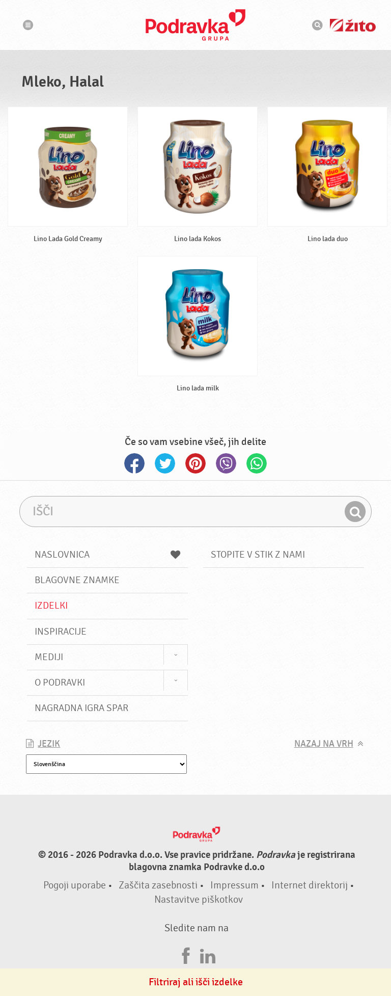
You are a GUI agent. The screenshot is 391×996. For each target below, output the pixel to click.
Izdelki (51, 605)
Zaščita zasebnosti (158, 885)
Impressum (234, 885)
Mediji (49, 657)
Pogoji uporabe (74, 885)
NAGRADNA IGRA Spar (81, 708)
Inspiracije (61, 631)
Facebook (134, 463)
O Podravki (60, 682)
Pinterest (195, 463)
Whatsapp (256, 463)
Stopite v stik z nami (258, 554)
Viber (226, 463)
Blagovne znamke (77, 580)
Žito (353, 25)
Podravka (195, 25)
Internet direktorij (309, 885)
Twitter (165, 463)
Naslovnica (107, 554)
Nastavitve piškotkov (198, 899)
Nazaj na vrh (323, 744)
